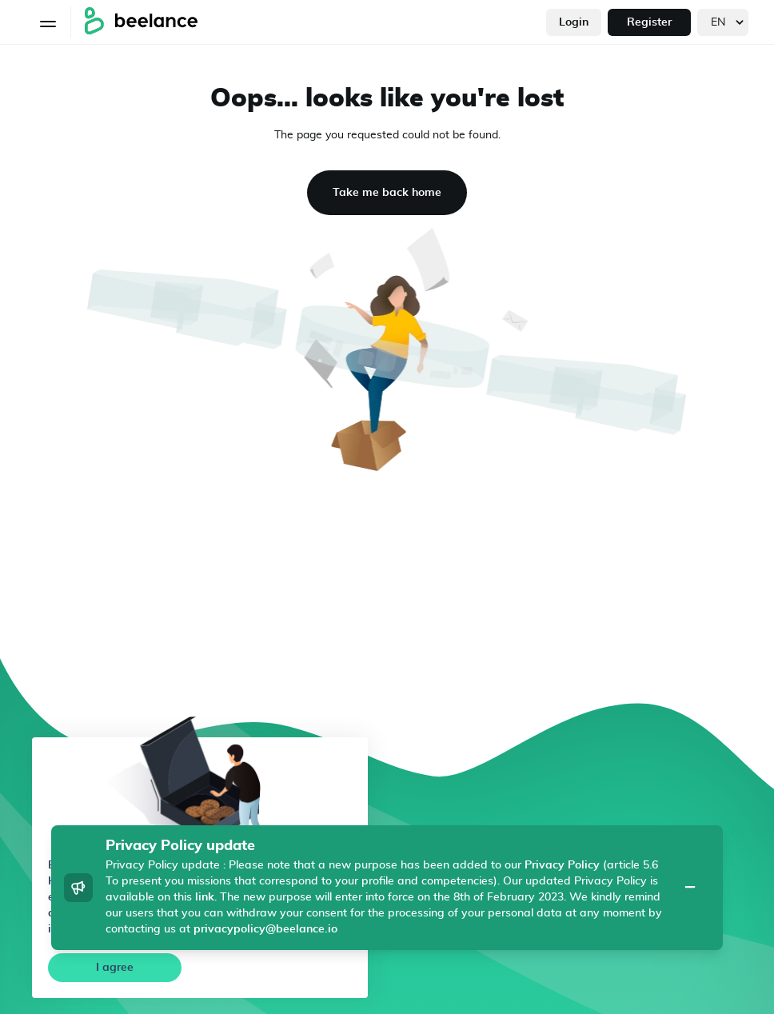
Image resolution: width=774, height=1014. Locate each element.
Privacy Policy (562, 865)
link (204, 897)
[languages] (722, 22)
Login (573, 22)
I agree (115, 967)
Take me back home (387, 192)
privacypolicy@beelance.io (265, 929)
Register (649, 22)
